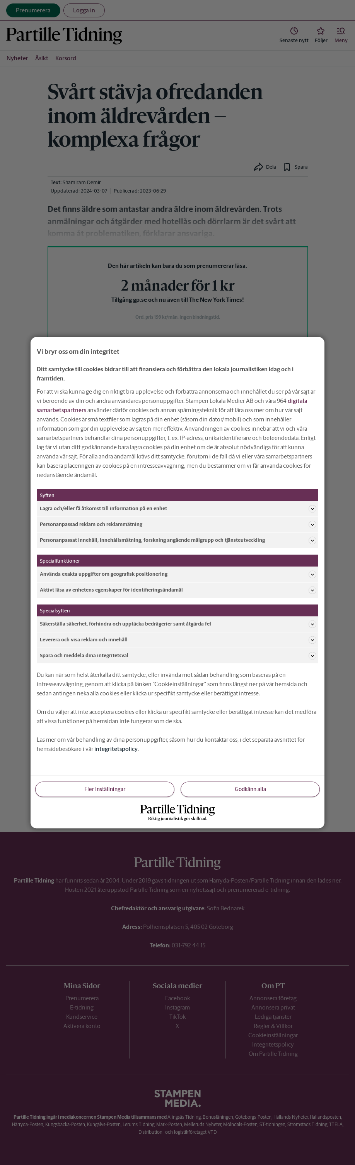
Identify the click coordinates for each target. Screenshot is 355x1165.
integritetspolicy (116, 748)
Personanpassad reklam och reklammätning (178, 524)
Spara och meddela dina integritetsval (178, 655)
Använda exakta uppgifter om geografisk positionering (178, 574)
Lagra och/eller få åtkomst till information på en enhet (178, 508)
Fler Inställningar (104, 788)
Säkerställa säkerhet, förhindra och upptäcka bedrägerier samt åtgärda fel (178, 624)
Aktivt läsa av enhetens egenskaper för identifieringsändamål (178, 590)
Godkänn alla (250, 788)
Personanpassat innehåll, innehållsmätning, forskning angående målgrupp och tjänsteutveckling (178, 540)
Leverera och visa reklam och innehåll (178, 640)
